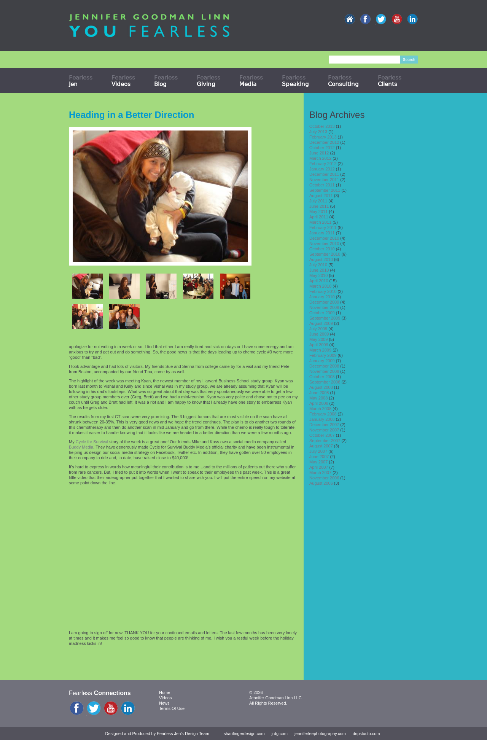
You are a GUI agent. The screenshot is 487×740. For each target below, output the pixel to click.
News (164, 703)
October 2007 (322, 435)
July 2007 (318, 451)
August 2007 (321, 446)
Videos (165, 697)
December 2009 (324, 302)
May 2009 (318, 339)
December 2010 (324, 238)
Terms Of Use (172, 708)
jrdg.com (280, 733)
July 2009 (318, 328)
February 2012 (323, 163)
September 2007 (324, 440)
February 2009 (323, 355)
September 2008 (324, 382)
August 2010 (321, 259)
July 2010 (318, 265)
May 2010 (318, 275)
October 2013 (322, 126)
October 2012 (322, 147)
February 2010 (323, 291)
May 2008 (318, 398)
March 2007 (320, 472)
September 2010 (324, 254)
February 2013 (323, 137)
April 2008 (318, 403)
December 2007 (324, 424)
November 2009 (324, 307)
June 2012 (319, 153)
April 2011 (318, 217)
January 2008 (322, 419)
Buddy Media (81, 447)
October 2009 (322, 312)
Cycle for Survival (92, 441)
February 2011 (323, 227)
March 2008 (320, 408)
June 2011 (319, 206)
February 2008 (323, 414)
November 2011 (324, 179)
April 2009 (318, 344)
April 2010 (318, 280)
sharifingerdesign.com (244, 733)
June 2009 (319, 334)
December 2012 (324, 142)
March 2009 (320, 350)
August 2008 (321, 387)
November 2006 (324, 478)
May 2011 (318, 211)
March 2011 (320, 222)
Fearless (80, 80)
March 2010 (320, 286)
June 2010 (319, 270)
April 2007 (318, 467)
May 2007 (318, 462)
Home (164, 692)
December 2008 (324, 366)
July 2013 (318, 131)
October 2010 (322, 249)
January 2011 (322, 233)
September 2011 (324, 190)
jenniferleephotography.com (320, 733)
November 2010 (324, 243)
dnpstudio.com (366, 733)
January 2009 (322, 360)
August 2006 (321, 483)
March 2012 (320, 158)
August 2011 (321, 195)
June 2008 (319, 392)
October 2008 (322, 376)
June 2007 (319, 456)
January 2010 (322, 296)
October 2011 (322, 185)
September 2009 (324, 318)
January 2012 (322, 169)
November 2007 (324, 430)
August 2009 (321, 323)
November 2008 (324, 371)
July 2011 (318, 201)
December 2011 (324, 174)
